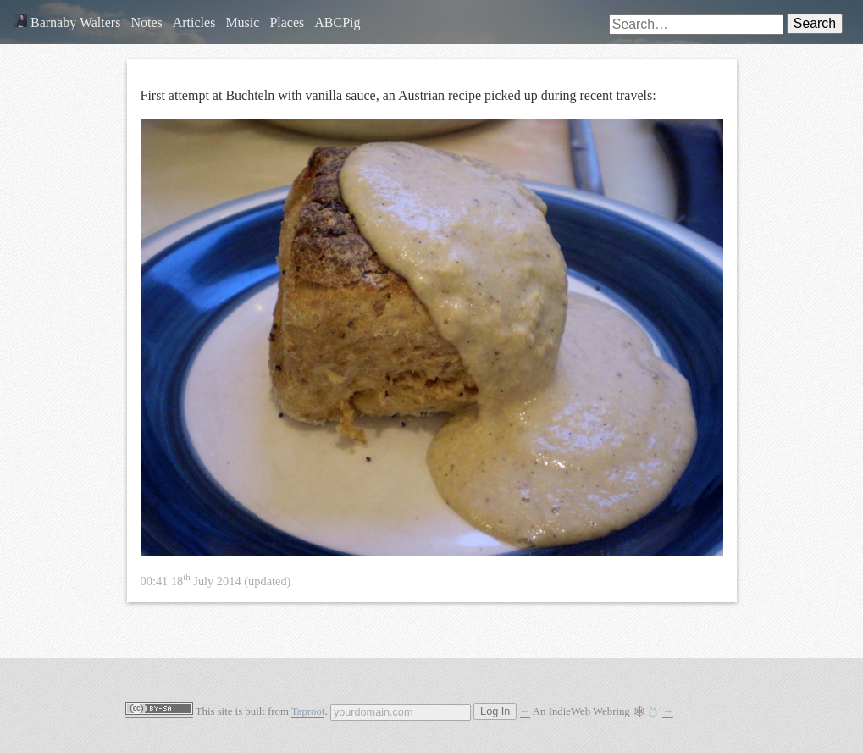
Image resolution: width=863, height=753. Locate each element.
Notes (146, 22)
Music (242, 22)
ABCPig (337, 22)
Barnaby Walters (67, 22)
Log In (495, 711)
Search (815, 23)
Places (286, 22)
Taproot (308, 711)
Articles (194, 22)
